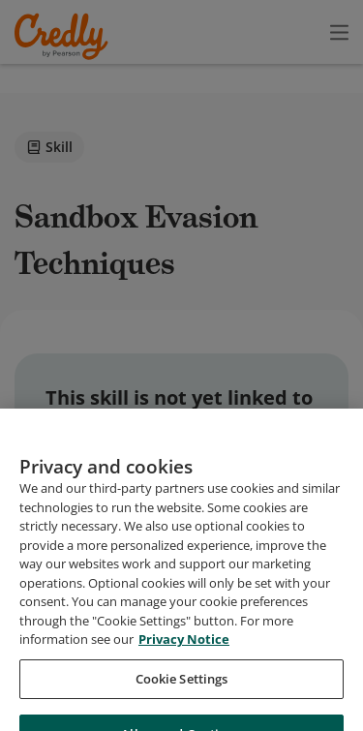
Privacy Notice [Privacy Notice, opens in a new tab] (183, 675)
